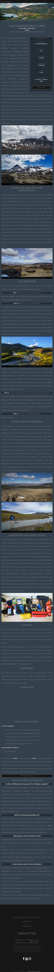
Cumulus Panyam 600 (20, 556)
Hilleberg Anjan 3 (35, 550)
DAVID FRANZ (5, 1)
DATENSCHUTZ (27, 926)
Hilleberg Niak (45, 553)
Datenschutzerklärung (19, 949)
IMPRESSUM (27, 921)
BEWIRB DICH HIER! (34, 971)
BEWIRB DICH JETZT (27, 776)
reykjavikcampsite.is (27, 300)
